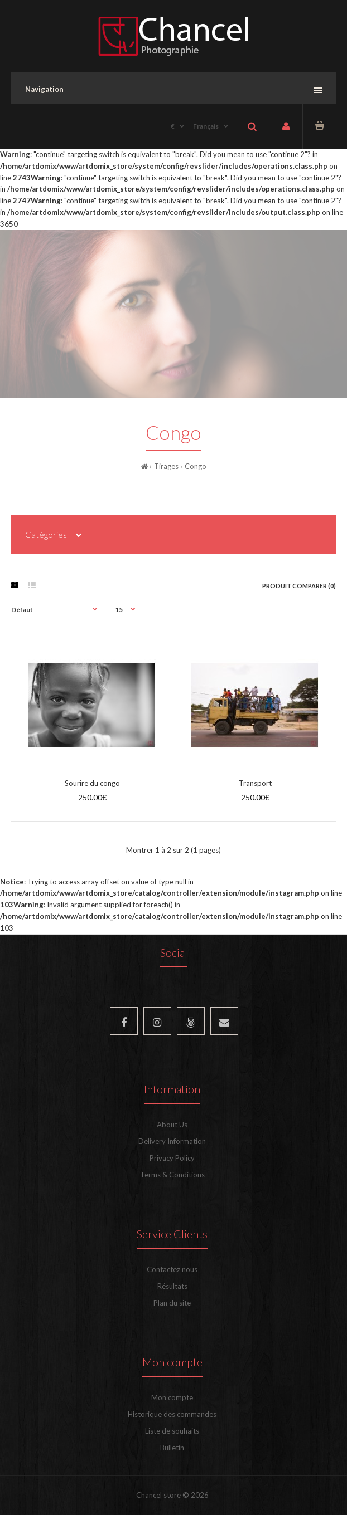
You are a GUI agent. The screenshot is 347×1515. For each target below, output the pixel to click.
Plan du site (172, 1302)
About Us (172, 1124)
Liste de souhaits (172, 1430)
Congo (195, 466)
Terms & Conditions (172, 1174)
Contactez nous (172, 1269)
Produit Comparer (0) (299, 585)
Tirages (166, 466)
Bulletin (172, 1447)
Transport (255, 783)
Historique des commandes (172, 1414)
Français (206, 126)
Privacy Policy (172, 1158)
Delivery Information (172, 1141)
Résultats (172, 1286)
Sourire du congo (92, 783)
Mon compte (172, 1397)
